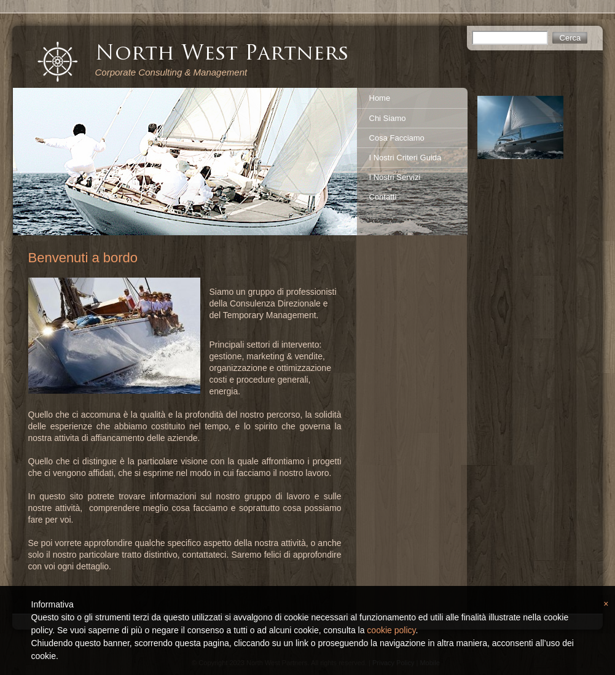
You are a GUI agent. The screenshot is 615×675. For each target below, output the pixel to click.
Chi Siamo (387, 118)
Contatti (383, 196)
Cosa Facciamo (397, 137)
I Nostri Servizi (395, 177)
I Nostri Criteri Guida (405, 157)
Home (380, 98)
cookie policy (391, 630)
